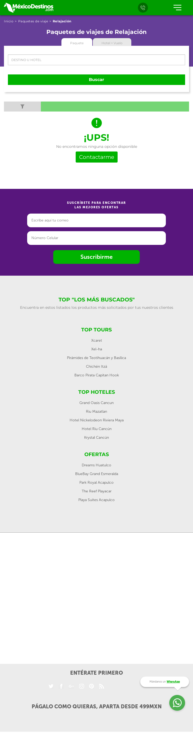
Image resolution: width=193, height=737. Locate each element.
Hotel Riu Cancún (97, 429)
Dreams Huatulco (96, 465)
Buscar (96, 79)
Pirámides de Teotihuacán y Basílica (96, 358)
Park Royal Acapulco (96, 482)
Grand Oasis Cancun (96, 403)
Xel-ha (96, 349)
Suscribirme (96, 256)
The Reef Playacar (97, 491)
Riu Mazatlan (96, 411)
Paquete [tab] (77, 43)
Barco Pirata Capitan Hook (96, 375)
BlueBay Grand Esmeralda (96, 474)
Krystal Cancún (96, 437)
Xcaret (96, 340)
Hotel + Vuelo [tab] (112, 43)
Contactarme (96, 157)
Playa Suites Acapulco (96, 500)
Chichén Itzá (96, 366)
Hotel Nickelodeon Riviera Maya (97, 420)
